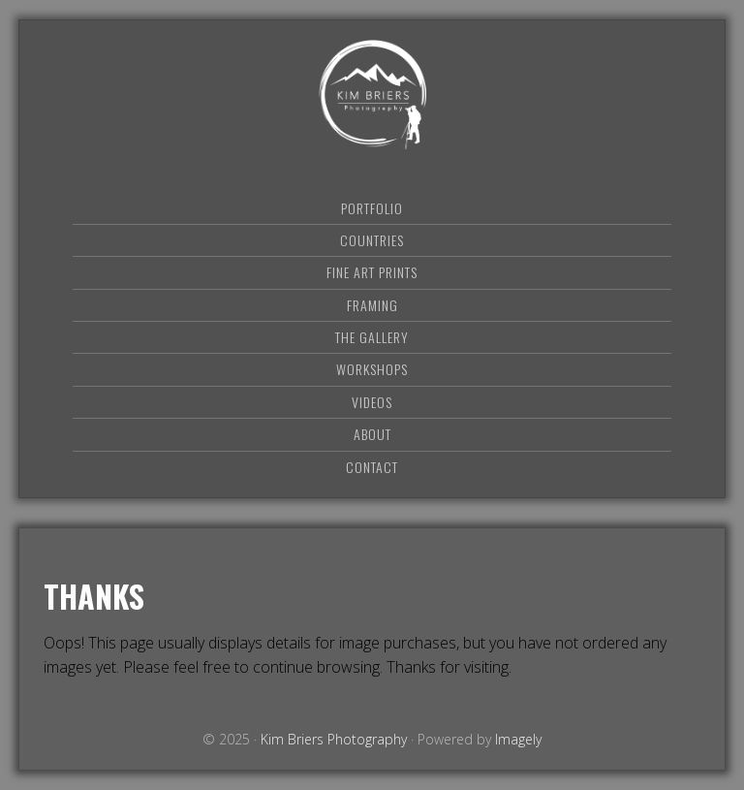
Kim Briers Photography (372, 94)
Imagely (518, 739)
